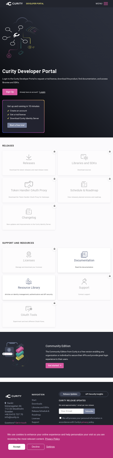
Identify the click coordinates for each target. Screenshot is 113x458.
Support (35, 422)
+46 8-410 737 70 (14, 414)
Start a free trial (17, 125)
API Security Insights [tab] (94, 394)
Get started (54, 365)
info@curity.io (12, 417)
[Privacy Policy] (60, 418)
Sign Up (10, 92)
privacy (85, 422)
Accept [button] (16, 446)
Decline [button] (36, 446)
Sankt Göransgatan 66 (13, 404)
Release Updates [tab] (70, 394)
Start (34, 400)
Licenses (36, 418)
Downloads (37, 404)
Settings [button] (50, 446)
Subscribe (89, 411)
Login (42, 92)
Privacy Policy (52, 439)
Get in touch (20, 423)
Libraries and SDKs (40, 407)
